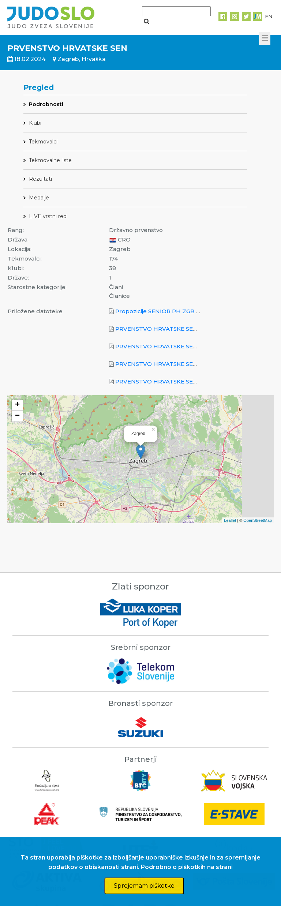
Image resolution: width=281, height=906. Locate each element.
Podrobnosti (46, 104)
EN (268, 16)
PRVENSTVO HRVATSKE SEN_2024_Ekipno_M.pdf (186, 328)
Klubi (35, 123)
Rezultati (40, 179)
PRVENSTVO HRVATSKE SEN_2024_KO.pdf (176, 381)
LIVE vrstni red (48, 216)
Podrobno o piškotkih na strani (187, 867)
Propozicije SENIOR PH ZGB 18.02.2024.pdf (176, 311)
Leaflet (230, 520)
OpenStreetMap (257, 520)
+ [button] (17, 405)
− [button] (17, 416)
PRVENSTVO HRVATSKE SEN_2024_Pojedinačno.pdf (189, 363)
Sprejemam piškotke (144, 885)
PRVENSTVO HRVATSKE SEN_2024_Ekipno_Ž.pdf (185, 346)
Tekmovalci (43, 141)
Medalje (39, 197)
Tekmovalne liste (50, 160)
